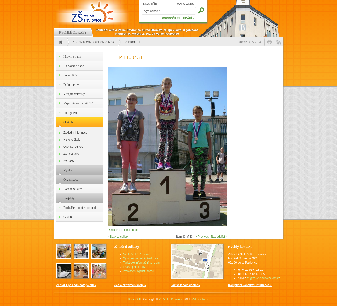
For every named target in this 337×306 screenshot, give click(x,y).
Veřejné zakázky (74, 94)
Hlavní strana (72, 56)
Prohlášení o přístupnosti (79, 207)
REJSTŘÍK (150, 4)
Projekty (68, 198)
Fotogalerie (70, 113)
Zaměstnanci (71, 153)
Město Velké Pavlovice (137, 254)
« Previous (202, 236)
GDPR (67, 217)
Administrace (200, 299)
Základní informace (75, 132)
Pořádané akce (72, 189)
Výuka (67, 170)
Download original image (123, 229)
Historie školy (71, 139)
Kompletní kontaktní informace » (250, 285)
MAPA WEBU (185, 4)
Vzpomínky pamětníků (78, 103)
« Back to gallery (118, 236)
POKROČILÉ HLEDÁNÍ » (178, 18)
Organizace (70, 179)
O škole (68, 122)
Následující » (219, 236)
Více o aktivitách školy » (130, 285)
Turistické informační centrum (141, 262)
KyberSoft (134, 299)
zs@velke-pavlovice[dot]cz (263, 278)
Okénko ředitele (73, 146)
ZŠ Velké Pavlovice (171, 299)
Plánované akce (73, 66)
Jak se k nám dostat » (185, 285)
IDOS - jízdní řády (134, 267)
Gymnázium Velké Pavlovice (140, 258)
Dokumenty (71, 84)
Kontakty (68, 160)
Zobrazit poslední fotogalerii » (76, 285)
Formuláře (70, 75)
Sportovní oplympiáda (93, 42)
